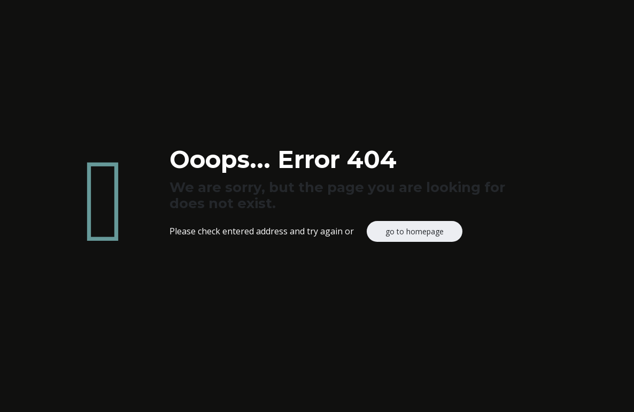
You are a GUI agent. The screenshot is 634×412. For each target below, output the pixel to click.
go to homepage (414, 231)
